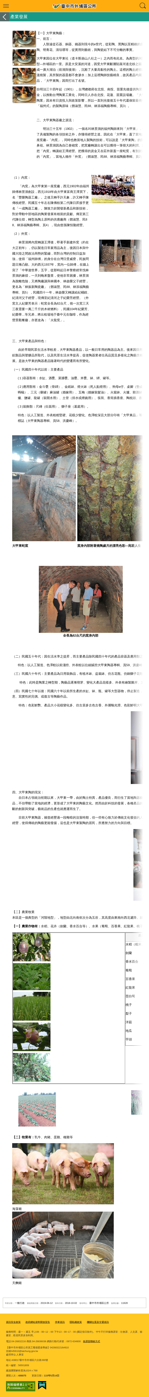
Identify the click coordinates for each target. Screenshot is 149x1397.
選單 (6, 6)
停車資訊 (60, 1322)
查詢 (143, 6)
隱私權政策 (76, 1322)
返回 (4, 16)
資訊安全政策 (13, 1322)
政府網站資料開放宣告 (38, 1322)
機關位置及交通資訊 (98, 1322)
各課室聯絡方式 (91, 1341)
